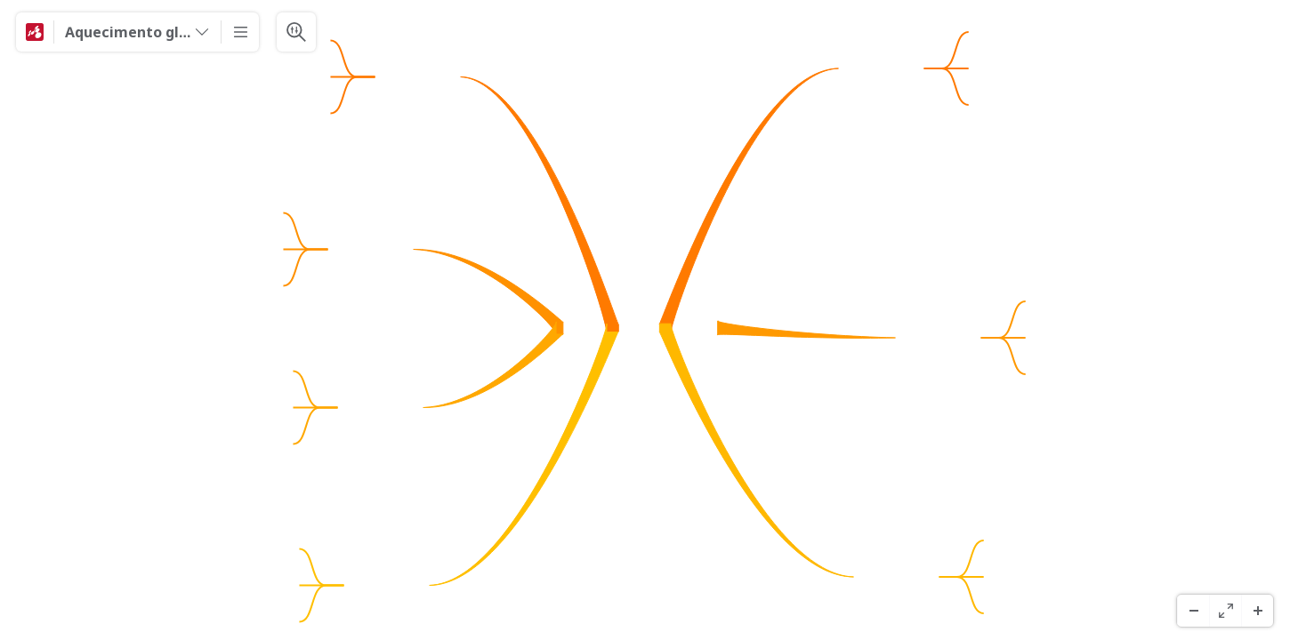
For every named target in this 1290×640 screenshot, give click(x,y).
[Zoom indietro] (1193, 611)
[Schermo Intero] (1225, 611)
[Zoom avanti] (1257, 611)
